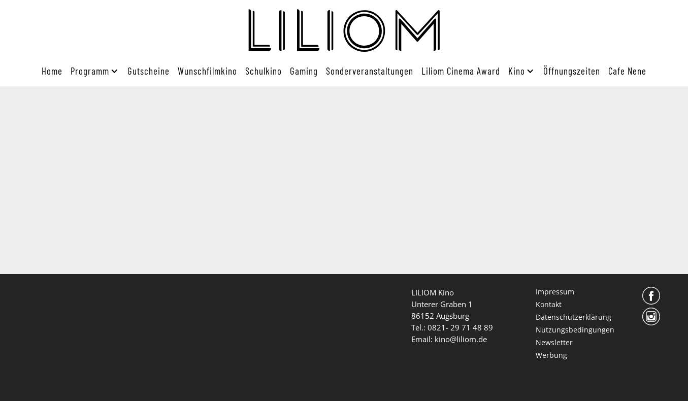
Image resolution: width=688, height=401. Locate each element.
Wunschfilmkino (207, 71)
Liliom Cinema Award (460, 71)
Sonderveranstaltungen (369, 71)
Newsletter (554, 342)
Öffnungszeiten (571, 71)
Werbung (551, 355)
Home (52, 71)
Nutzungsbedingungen (575, 330)
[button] (92, 71)
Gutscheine (148, 71)
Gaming (304, 71)
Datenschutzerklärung (573, 317)
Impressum (555, 291)
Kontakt (549, 304)
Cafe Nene (627, 71)
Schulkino (263, 71)
